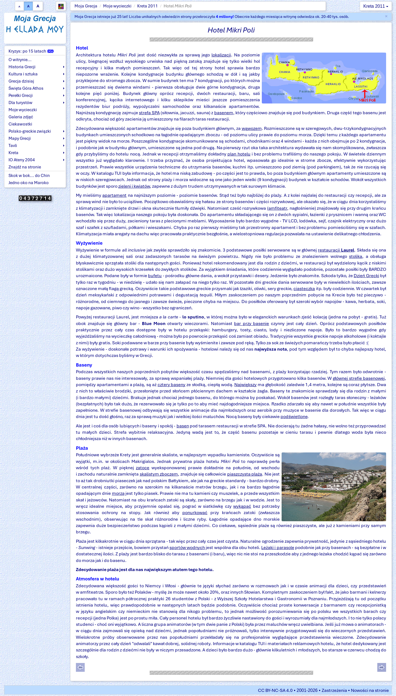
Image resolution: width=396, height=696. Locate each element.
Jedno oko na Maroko (29, 182)
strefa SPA (149, 113)
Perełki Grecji (21, 95)
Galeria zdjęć (21, 117)
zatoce (142, 468)
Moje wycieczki (117, 6)
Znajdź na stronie (25, 167)
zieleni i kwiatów (134, 186)
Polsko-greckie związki (30, 131)
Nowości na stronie (370, 690)
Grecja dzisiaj (21, 81)
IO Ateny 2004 (22, 160)
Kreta (13, 152)
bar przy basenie (251, 323)
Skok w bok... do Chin (29, 175)
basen (183, 426)
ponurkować (194, 512)
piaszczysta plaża (244, 474)
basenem (223, 113)
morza (118, 493)
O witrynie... (20, 59)
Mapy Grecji (20, 138)
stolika (355, 256)
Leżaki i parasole (277, 547)
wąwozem (252, 128)
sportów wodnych (187, 547)
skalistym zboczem (159, 474)
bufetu (155, 276)
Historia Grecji (22, 67)
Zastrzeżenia (334, 690)
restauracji (336, 250)
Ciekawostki (20, 124)
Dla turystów (20, 102)
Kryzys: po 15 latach (31, 51)
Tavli (13, 145)
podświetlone (293, 416)
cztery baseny (172, 384)
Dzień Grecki (366, 276)
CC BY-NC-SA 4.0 (275, 690)
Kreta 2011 (147, 6)
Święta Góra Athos (26, 88)
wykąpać (242, 506)
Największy (245, 384)
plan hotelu (238, 154)
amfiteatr (277, 208)
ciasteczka (304, 288)
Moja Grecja (86, 6)
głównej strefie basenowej (359, 378)
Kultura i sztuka (23, 74)
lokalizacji (221, 55)
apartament (114, 195)
